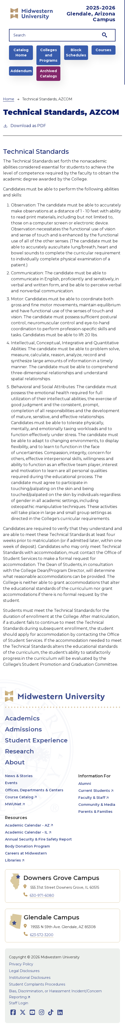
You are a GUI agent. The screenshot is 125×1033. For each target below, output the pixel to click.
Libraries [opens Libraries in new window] (13, 860)
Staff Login (18, 1003)
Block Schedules (76, 52)
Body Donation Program (27, 846)
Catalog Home (20, 52)
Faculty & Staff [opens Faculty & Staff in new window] (91, 797)
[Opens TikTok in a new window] (50, 1012)
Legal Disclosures (24, 971)
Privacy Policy (21, 964)
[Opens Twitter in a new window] (23, 1012)
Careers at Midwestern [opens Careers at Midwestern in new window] (26, 853)
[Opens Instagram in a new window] (41, 1012)
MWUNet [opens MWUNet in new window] (13, 804)
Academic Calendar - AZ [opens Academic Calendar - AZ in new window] (27, 825)
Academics (22, 718)
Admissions (23, 729)
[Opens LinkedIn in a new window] (60, 1012)
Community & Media (96, 804)
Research (19, 751)
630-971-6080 (42, 895)
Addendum (21, 71)
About (15, 762)
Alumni (84, 783)
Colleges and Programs (48, 55)
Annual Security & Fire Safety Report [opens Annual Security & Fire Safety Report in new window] (38, 839)
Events (11, 783)
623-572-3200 (41, 935)
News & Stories (19, 776)
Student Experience (36, 740)
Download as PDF (24, 125)
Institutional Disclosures (29, 977)
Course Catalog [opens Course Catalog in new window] (19, 797)
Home (8, 99)
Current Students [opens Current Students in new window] (94, 790)
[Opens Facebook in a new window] (13, 1012)
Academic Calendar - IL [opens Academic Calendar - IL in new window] (26, 832)
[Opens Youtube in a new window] (32, 1012)
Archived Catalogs (48, 73)
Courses (103, 50)
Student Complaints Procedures (37, 984)
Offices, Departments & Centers (34, 790)
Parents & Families (95, 811)
